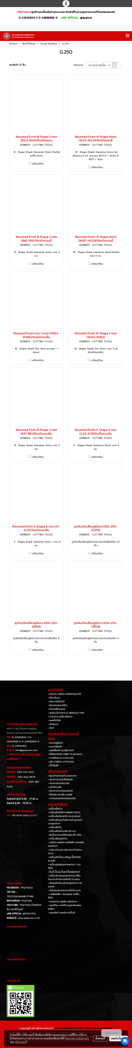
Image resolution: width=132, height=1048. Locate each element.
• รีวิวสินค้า (53, 765)
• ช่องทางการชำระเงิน (58, 783)
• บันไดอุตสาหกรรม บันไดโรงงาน (64, 890)
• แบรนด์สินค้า (55, 746)
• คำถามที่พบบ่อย (56, 709)
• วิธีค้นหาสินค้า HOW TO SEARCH (65, 754)
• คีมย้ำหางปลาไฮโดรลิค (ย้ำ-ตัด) (64, 835)
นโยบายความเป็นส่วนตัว (77, 1038)
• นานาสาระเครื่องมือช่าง (60, 716)
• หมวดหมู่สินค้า (55, 743)
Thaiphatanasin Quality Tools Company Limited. (83, 1028)
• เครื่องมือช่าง (55, 808)
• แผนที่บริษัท (54, 720)
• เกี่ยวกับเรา (54, 698)
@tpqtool (86, 18)
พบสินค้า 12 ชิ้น (17, 65)
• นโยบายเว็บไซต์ (56, 701)
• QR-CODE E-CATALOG (61, 762)
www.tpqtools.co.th (29, 918)
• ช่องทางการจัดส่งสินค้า (60, 791)
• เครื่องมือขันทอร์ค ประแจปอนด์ (64, 816)
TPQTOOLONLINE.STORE (20, 896)
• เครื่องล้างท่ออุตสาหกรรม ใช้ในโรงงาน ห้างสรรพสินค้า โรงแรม (64, 877)
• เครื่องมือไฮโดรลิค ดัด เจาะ (62, 831)
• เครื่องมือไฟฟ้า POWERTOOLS (64, 812)
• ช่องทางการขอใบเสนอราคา (62, 776)
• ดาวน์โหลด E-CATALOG (61, 758)
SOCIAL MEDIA (14, 883)
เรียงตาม (80, 65)
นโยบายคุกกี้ (21, 1042)
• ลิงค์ (51, 728)
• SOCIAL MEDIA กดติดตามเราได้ (64, 694)
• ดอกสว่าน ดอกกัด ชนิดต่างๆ (62, 901)
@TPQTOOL (29, 913)
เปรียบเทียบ (38, 164)
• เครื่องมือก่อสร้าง (57, 838)
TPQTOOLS (26, 887)
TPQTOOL (26, 900)
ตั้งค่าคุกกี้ (100, 1038)
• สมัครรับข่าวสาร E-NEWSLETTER (66, 713)
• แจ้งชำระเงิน (55, 787)
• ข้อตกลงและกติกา (57, 705)
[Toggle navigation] (127, 36)
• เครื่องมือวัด (55, 827)
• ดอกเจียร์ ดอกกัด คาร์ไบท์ (61, 912)
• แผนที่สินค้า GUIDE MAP (61, 750)
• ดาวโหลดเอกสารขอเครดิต (62, 798)
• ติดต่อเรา (53, 724)
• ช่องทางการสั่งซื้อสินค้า (60, 779)
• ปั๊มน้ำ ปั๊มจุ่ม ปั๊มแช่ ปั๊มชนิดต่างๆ (64, 872)
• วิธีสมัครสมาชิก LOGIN (60, 794)
